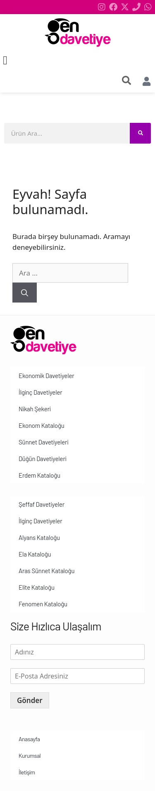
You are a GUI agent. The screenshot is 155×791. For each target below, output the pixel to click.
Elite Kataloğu (37, 587)
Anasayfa (29, 738)
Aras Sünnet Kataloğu (46, 570)
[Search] (140, 133)
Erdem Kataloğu (39, 475)
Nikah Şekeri (35, 409)
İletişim (27, 772)
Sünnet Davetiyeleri (43, 442)
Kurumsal (30, 755)
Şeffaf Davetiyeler (41, 504)
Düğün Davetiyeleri (43, 458)
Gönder (30, 700)
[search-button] (126, 80)
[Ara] (24, 293)
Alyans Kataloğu (39, 537)
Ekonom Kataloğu (41, 425)
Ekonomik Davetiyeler (46, 375)
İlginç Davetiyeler (40, 392)
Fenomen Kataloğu (43, 604)
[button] (5, 60)
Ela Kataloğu (35, 554)
